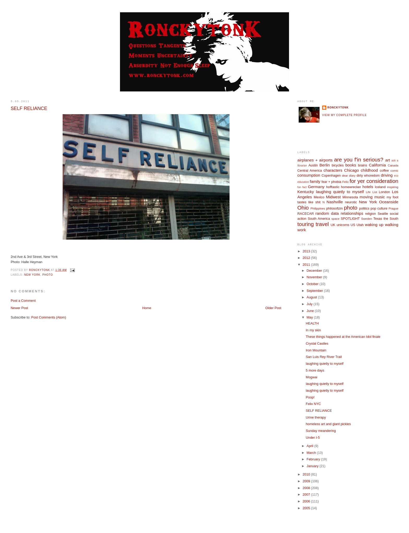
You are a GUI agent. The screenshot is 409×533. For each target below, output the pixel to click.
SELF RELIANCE (319, 411)
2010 (307, 474)
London (384, 192)
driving (387, 175)
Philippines (317, 208)
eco (396, 175)
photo (47, 274)
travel (322, 224)
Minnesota (350, 197)
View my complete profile (344, 115)
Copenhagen (331, 175)
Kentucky (305, 191)
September (315, 291)
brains (362, 165)
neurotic (351, 202)
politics (364, 208)
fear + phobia (331, 182)
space (335, 218)
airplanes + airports (315, 160)
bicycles (338, 165)
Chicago (351, 170)
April (310, 446)
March (311, 453)
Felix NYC (313, 404)
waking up (374, 224)
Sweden (366, 218)
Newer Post (19, 308)
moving (366, 197)
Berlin (325, 165)
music (379, 197)
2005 (307, 508)
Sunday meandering (321, 431)
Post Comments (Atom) (48, 317)
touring (305, 224)
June (310, 311)
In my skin (313, 330)
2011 (307, 264)
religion (370, 214)
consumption (308, 175)
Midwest (333, 197)
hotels (368, 186)
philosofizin (334, 208)
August (312, 297)
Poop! (310, 397)
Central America (309, 170)
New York (32, 274)
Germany (316, 186)
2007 (307, 494)
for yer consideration (374, 181)
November (314, 277)
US (353, 225)
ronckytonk (338, 107)
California (377, 165)
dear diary (349, 175)
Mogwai (311, 377)
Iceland (380, 187)
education (303, 182)
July (309, 304)
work (301, 230)
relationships (352, 213)
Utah (360, 225)
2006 (307, 501)
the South (390, 219)
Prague (393, 208)
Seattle (383, 214)
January (312, 466)
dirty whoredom (368, 175)
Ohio (303, 208)
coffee (384, 170)
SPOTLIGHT (350, 219)
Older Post (273, 308)
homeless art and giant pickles (328, 424)
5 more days (315, 370)
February (313, 459)
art (387, 160)
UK (333, 225)
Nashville (335, 202)
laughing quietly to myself (340, 191)
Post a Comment (23, 301)
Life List (371, 192)
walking (391, 224)
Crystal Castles (317, 343)
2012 (307, 258)
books (350, 165)
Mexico (319, 197)
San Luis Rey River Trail (324, 357)
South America (319, 219)
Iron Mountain (316, 350)
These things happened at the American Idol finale (343, 337)
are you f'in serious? (358, 160)
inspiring (392, 187)
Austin (313, 165)
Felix (345, 181)
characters (332, 170)
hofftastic (332, 187)
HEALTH (312, 323)
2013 (307, 251)
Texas (377, 219)
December (314, 271)
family (315, 181)
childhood (369, 170)
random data (327, 213)
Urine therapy (316, 417)
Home (146, 308)
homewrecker (351, 187)
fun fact (302, 187)
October (312, 284)
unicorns (342, 225)
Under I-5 (313, 437)
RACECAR (305, 214)
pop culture (379, 208)
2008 (307, 488)
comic (394, 170)
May (310, 317)
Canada (393, 165)
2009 (307, 481)
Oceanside (388, 202)
